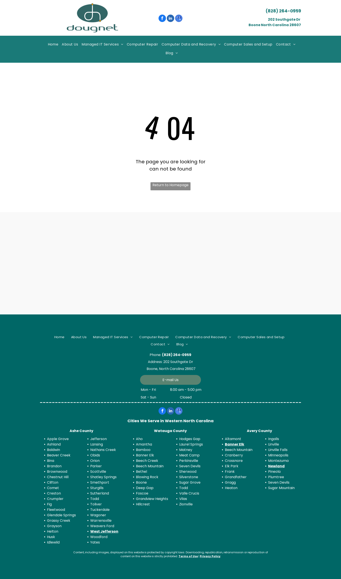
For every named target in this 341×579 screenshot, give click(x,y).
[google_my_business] (178, 19)
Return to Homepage (170, 184)
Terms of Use (188, 556)
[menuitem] (53, 45)
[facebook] (162, 19)
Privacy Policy (210, 556)
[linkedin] (170, 19)
